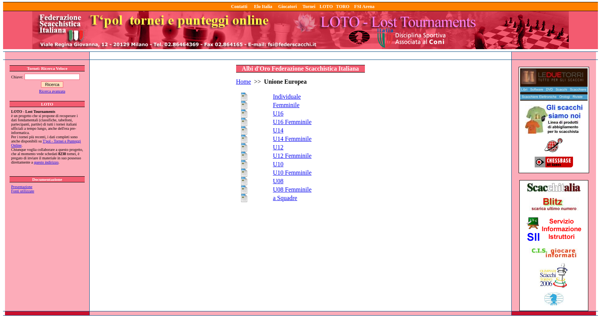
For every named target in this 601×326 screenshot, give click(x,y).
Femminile (286, 105)
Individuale (287, 96)
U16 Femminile (292, 122)
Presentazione (22, 187)
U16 (278, 113)
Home (243, 81)
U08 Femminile (292, 189)
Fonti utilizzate (22, 191)
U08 (278, 181)
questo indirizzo (46, 162)
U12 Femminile (292, 155)
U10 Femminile (292, 172)
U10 (278, 164)
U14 (278, 130)
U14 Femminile (292, 139)
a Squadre (285, 198)
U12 (278, 147)
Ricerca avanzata (52, 91)
